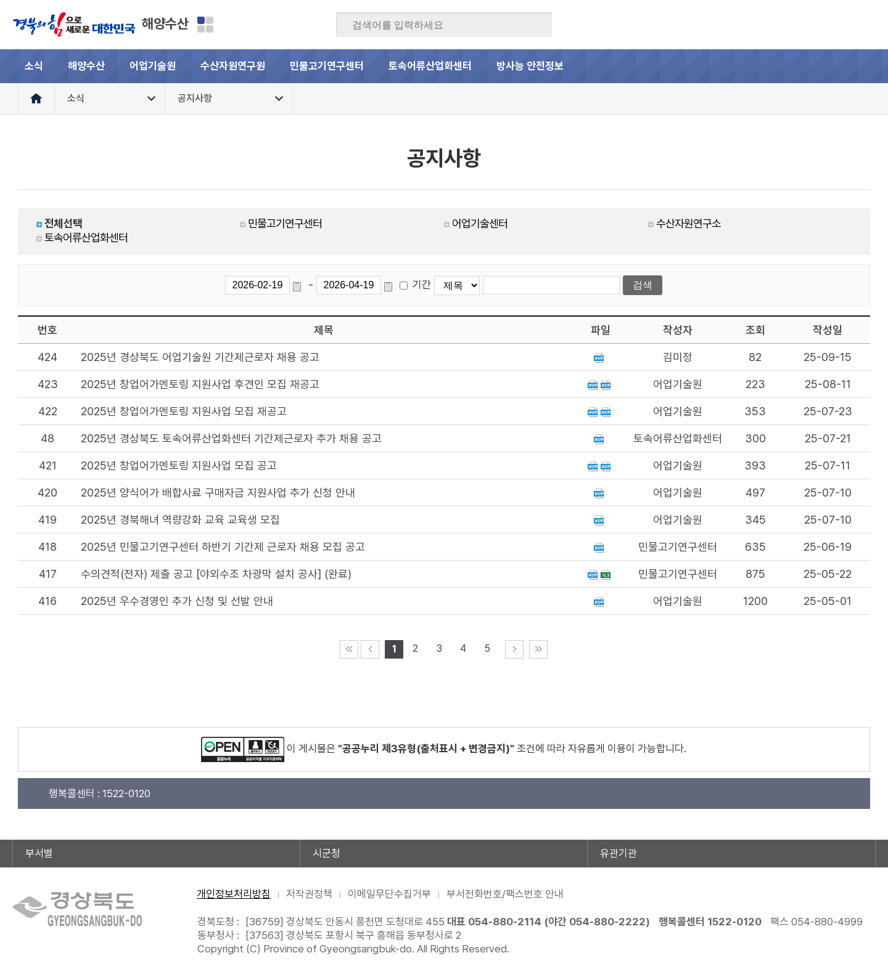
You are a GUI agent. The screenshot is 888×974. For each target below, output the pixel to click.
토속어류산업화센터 (430, 66)
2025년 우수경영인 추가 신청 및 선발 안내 (177, 601)
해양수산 (165, 23)
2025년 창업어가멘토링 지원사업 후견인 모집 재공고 (200, 384)
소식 (34, 66)
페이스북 (745, 24)
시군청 (326, 853)
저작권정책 (309, 894)
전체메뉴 (859, 66)
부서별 (39, 853)
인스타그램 (842, 24)
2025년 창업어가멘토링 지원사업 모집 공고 (179, 465)
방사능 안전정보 (530, 66)
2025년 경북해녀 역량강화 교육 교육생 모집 (180, 519)
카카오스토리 (818, 24)
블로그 (769, 24)
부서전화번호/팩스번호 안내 (505, 894)
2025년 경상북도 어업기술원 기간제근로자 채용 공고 (200, 357)
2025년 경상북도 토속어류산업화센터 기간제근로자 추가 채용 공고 (231, 438)
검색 (534, 25)
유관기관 (618, 853)
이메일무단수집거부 (389, 894)
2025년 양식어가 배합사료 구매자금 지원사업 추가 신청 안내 (218, 492)
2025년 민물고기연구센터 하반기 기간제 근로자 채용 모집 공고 (223, 546)
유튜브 (866, 24)
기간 (422, 284)
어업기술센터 (480, 223)
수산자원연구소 (688, 223)
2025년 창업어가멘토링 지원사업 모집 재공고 (184, 411)
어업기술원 (153, 66)
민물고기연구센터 (327, 66)
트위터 (794, 24)
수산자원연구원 (232, 66)
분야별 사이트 (205, 25)
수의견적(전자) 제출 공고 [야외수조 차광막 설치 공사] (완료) (216, 573)
